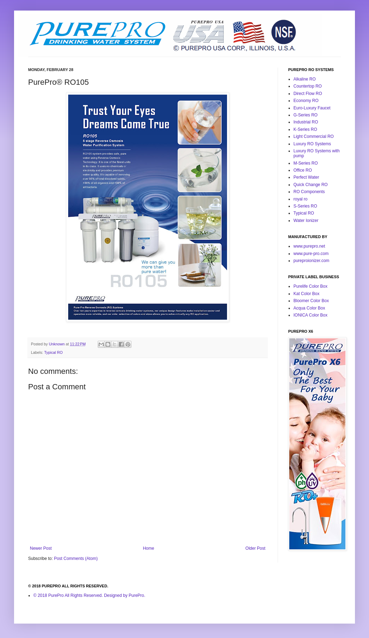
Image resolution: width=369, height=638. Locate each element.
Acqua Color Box (309, 308)
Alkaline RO (304, 79)
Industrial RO (305, 122)
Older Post (255, 548)
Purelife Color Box (310, 286)
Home (148, 548)
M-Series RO (305, 163)
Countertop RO (307, 86)
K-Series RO (305, 129)
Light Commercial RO (313, 136)
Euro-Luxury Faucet (311, 108)
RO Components (309, 191)
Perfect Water (306, 177)
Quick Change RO (310, 184)
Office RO (302, 170)
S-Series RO (305, 206)
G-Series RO (305, 115)
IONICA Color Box (310, 315)
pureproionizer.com (311, 260)
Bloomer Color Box (311, 300)
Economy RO (305, 100)
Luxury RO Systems (312, 143)
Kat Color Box (306, 293)
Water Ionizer (305, 220)
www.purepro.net (309, 246)
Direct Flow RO (307, 93)
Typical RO (53, 352)
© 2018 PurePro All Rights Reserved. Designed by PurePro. (89, 595)
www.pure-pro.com (311, 253)
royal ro (300, 199)
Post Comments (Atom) (76, 558)
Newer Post (41, 548)
